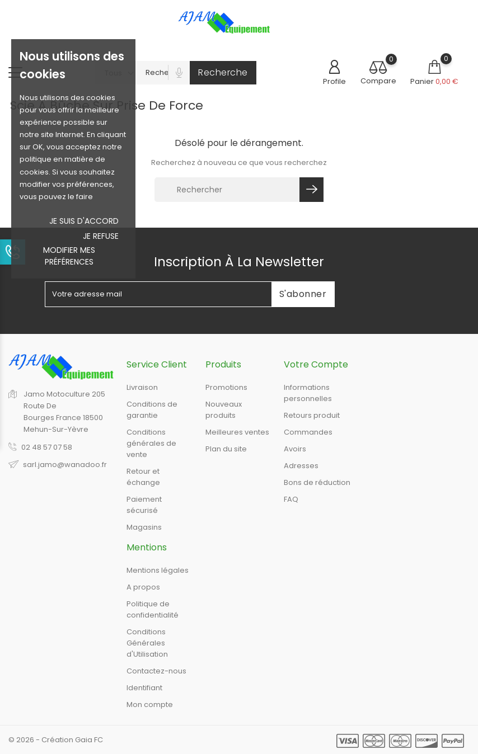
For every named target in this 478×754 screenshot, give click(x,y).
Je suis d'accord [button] (84, 221)
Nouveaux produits (223, 410)
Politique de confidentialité (152, 609)
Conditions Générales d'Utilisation (147, 642)
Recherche (223, 72)
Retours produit (312, 415)
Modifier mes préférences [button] (69, 255)
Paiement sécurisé (144, 505)
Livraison (142, 387)
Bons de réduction (317, 482)
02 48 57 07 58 (46, 447)
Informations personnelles (308, 393)
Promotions (226, 387)
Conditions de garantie (151, 410)
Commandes (308, 432)
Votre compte (316, 364)
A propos (143, 587)
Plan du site (226, 449)
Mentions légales (157, 570)
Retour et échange (143, 477)
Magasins (144, 527)
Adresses (301, 465)
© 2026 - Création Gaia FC (55, 739)
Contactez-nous (156, 671)
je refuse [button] (101, 236)
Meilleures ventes (237, 432)
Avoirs (295, 449)
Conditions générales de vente (151, 443)
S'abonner (303, 294)
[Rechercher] (228, 189)
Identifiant (144, 687)
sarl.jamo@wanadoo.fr (65, 464)
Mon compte (149, 704)
